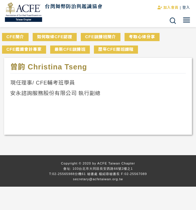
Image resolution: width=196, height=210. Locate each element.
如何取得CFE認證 (54, 36)
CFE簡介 (15, 36)
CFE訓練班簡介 (100, 36)
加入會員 (168, 8)
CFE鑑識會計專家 (24, 49)
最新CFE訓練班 (70, 49)
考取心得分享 (142, 36)
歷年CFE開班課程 (116, 49)
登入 (186, 8)
